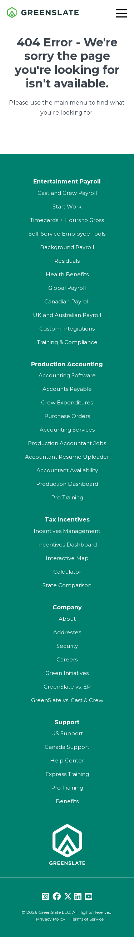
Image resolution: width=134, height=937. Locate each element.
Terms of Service (87, 919)
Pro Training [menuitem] (67, 497)
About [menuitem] (67, 618)
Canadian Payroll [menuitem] (67, 301)
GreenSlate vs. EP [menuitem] (67, 686)
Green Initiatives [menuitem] (67, 673)
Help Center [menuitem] (67, 760)
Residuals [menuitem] (67, 260)
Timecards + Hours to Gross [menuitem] (67, 220)
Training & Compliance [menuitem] (67, 342)
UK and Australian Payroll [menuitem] (67, 315)
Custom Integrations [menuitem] (67, 328)
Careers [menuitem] (67, 659)
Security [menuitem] (67, 646)
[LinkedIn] (77, 896)
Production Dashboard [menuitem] (67, 483)
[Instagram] (45, 896)
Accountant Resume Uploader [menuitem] (67, 456)
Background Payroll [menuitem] (67, 247)
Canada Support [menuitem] (67, 747)
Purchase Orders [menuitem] (67, 416)
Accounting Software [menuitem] (67, 375)
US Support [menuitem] (67, 733)
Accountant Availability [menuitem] (67, 470)
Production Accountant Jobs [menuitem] (67, 443)
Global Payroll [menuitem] (67, 287)
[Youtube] (88, 896)
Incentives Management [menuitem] (67, 531)
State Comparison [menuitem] (67, 585)
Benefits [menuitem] (67, 801)
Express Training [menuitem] (67, 774)
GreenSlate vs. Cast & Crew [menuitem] (67, 700)
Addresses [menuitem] (67, 632)
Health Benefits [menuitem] (67, 274)
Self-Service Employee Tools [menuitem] (67, 233)
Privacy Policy (50, 919)
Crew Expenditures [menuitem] (67, 402)
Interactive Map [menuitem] (67, 558)
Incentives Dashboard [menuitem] (67, 544)
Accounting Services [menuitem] (67, 429)
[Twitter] (67, 896)
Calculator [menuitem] (67, 571)
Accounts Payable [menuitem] (67, 389)
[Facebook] (57, 896)
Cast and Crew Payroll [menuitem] (67, 193)
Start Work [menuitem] (67, 206)
